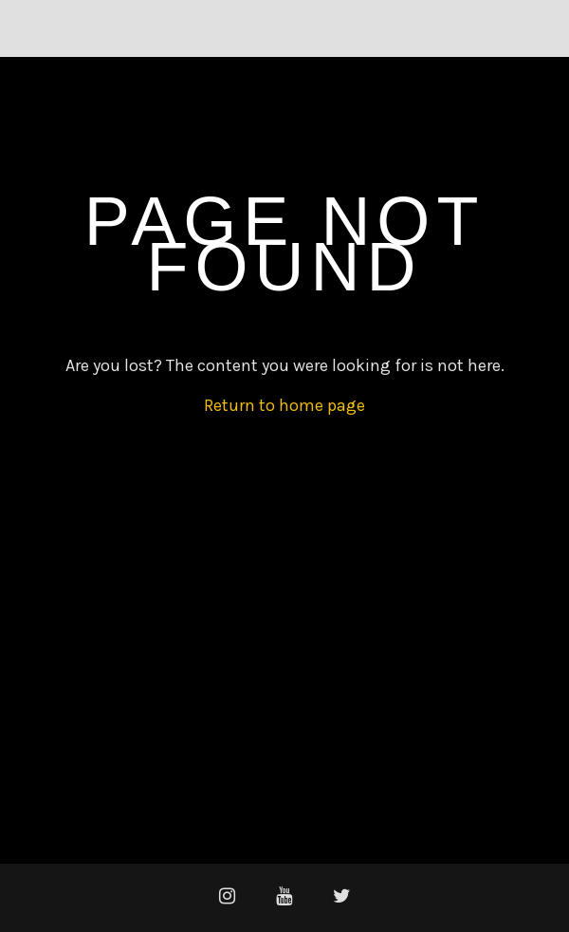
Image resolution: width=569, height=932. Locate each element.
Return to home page (284, 405)
